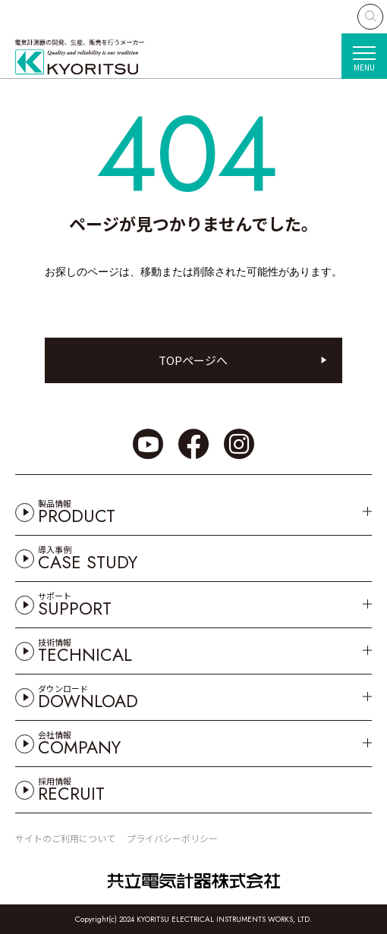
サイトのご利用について (65, 838)
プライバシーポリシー (172, 838)
